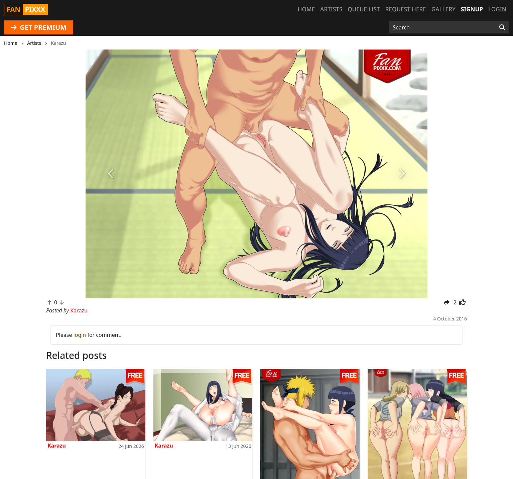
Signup (472, 9)
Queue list (364, 9)
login (80, 335)
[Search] (502, 27)
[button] (111, 174)
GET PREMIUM (39, 27)
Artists (331, 9)
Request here (405, 9)
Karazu (56, 445)
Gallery (443, 9)
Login (497, 9)
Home (306, 9)
